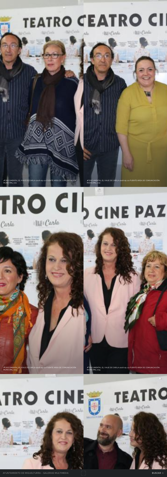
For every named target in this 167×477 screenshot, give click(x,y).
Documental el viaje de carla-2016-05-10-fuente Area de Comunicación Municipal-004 (123, 369)
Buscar (156, 473)
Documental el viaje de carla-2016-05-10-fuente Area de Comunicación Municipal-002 (123, 182)
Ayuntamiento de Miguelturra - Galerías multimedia (36, 473)
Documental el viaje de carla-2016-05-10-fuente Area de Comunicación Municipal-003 (39, 369)
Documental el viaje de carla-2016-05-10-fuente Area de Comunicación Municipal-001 (39, 182)
